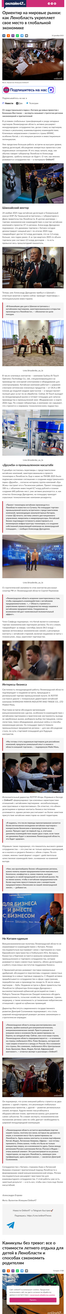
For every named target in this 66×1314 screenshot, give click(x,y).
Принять (33, 1300)
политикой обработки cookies (42, 1295)
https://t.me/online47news (39, 1216)
